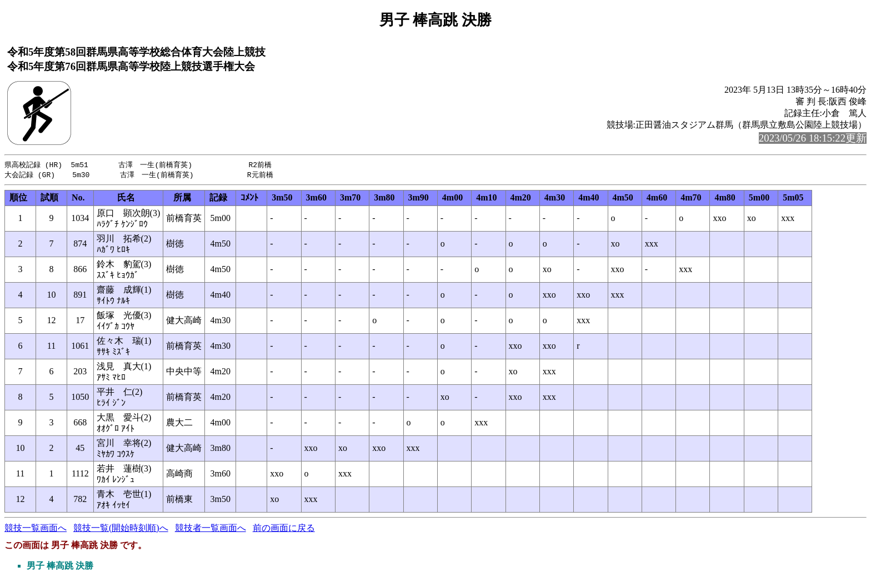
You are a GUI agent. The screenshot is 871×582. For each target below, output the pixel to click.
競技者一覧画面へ (210, 529)
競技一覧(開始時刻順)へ (120, 529)
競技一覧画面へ (35, 529)
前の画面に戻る (284, 529)
